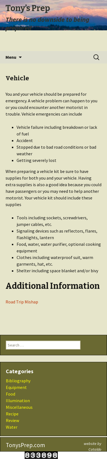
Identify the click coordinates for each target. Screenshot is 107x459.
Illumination (18, 400)
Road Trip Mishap (22, 302)
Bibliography (18, 380)
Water (11, 427)
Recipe (12, 414)
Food (10, 394)
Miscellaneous (19, 407)
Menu (11, 57)
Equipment (16, 387)
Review (12, 420)
